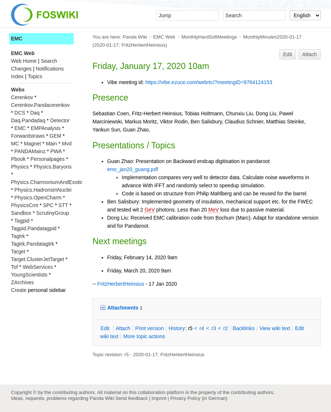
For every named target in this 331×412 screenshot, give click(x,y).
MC (15, 144)
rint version (149, 328)
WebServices (38, 267)
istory (177, 328)
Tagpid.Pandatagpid (34, 228)
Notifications (49, 69)
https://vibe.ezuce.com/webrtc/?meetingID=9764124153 (208, 82)
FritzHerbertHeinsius (143, 45)
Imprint (159, 398)
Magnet (32, 144)
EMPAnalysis (46, 128)
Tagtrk (18, 236)
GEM (55, 136)
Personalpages (47, 159)
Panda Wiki (135, 37)
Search (49, 61)
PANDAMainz (30, 151)
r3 (213, 328)
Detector (60, 120)
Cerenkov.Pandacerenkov (40, 105)
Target (18, 251)
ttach (123, 328)
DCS (19, 113)
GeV (150, 210)
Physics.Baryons (52, 167)
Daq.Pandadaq (28, 120)
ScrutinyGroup (52, 213)
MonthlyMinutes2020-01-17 (272, 37)
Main (51, 144)
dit (106, 328)
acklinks (243, 328)
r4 (202, 328)
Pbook (18, 159)
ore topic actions (144, 336)
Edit (287, 54)
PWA (56, 151)
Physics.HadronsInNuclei (43, 190)
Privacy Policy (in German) (199, 398)
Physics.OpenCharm (37, 197)
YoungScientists (29, 275)
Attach (309, 54)
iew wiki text (274, 328)
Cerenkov (22, 97)
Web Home (24, 61)
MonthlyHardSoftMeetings (209, 37)
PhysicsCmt (24, 205)
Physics (20, 167)
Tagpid (21, 221)
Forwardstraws (28, 136)
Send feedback (131, 398)
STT (63, 205)
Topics (35, 76)
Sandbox (21, 213)
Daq (35, 113)
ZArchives (22, 282)
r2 (225, 328)
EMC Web (164, 37)
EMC (16, 38)
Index (17, 76)
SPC (48, 205)
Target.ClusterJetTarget (37, 259)
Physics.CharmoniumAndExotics (48, 182)
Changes (21, 69)
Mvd (67, 144)
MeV (213, 210)
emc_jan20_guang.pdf (132, 169)
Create (18, 290)
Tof (14, 267)
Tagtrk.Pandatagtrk (32, 244)
